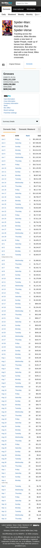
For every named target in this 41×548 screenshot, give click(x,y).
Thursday (18, 161)
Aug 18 (4, 419)
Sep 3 (4, 477)
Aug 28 (4, 455)
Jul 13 (4, 289)
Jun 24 (4, 218)
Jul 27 (4, 340)
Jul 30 (4, 350)
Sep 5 (4, 486)
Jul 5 (3, 260)
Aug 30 (4, 462)
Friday (17, 139)
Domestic (6, 9)
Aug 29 (4, 459)
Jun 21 (4, 208)
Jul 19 (4, 311)
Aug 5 (4, 372)
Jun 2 (3, 139)
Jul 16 (4, 300)
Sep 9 (4, 500)
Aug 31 (4, 466)
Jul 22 (4, 322)
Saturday (18, 143)
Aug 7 (4, 379)
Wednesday (19, 157)
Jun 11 (4, 172)
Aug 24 (4, 441)
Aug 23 (4, 437)
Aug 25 (4, 444)
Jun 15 (4, 186)
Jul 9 (3, 275)
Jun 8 (3, 161)
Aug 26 (4, 448)
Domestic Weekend (27, 129)
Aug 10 (4, 390)
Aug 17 (4, 415)
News (6, 105)
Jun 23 (4, 215)
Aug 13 (4, 401)
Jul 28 (4, 343)
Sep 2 (4, 473)
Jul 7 (3, 268)
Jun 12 (4, 175)
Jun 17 (4, 193)
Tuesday (18, 154)
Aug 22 (4, 433)
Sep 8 (4, 497)
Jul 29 (4, 347)
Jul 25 (4, 332)
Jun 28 (4, 233)
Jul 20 (4, 314)
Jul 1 (3, 244)
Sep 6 (4, 490)
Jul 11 (4, 282)
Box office (7, 108)
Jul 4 (3, 255)
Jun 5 (3, 150)
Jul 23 (4, 325)
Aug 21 (4, 430)
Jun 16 (4, 190)
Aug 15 (4, 408)
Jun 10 (4, 168)
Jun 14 (4, 182)
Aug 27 (4, 451)
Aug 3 (4, 365)
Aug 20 (4, 426)
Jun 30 (4, 240)
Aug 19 (4, 423)
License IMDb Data (26, 530)
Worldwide (31, 9)
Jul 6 (3, 264)
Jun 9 (3, 164)
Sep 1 (4, 469)
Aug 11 (4, 394)
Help (35, 530)
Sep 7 (4, 493)
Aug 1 (4, 358)
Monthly (29, 14)
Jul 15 (4, 296)
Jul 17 (4, 304)
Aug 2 (4, 361)
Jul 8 (3, 271)
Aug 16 (4, 412)
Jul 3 (3, 251)
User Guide (15, 530)
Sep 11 (4, 508)
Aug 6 (4, 376)
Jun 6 (3, 154)
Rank (28, 136)
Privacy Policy (15, 544)
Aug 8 (4, 383)
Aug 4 (4, 368)
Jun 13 (4, 179)
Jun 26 (4, 226)
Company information (11, 103)
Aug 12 (4, 397)
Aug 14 (4, 405)
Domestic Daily (9, 129)
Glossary (7, 530)
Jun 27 (4, 229)
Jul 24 (4, 329)
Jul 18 (4, 307)
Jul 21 (4, 318)
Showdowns (24, 527)
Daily (4, 14)
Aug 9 (4, 387)
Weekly (21, 14)
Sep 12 (4, 511)
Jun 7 (3, 157)
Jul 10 (4, 278)
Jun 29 (4, 237)
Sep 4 (4, 480)
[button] (38, 3)
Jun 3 (3, 143)
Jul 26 (4, 336)
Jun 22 (4, 211)
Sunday (17, 146)
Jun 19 (4, 200)
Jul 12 (4, 286)
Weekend (12, 14)
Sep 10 (4, 504)
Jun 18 (4, 197)
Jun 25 (4, 222)
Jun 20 (4, 204)
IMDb (29, 534)
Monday (18, 150)
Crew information (9, 101)
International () (11, 82)
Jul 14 (4, 293)
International (18, 9)
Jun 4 (3, 146)
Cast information (9, 99)
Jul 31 (4, 354)
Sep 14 (4, 518)
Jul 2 (3, 247)
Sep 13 (4, 515)
